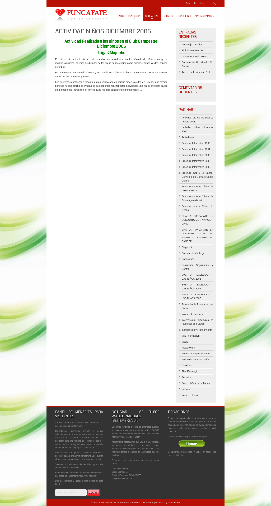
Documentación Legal (193, 253)
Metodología (188, 347)
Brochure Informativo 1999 (196, 143)
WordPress (174, 502)
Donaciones (184, 16)
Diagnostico (188, 247)
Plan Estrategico (190, 371)
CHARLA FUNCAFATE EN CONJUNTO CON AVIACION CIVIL (197, 220)
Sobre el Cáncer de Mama (196, 383)
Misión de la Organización (195, 359)
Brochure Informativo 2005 (196, 161)
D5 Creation (147, 502)
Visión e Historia (190, 395)
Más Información (204, 16)
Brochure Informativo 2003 (196, 155)
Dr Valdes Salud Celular (194, 56)
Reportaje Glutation (192, 44)
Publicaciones (152, 16)
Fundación (134, 16)
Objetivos (187, 365)
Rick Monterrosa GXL (193, 50)
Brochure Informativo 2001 (196, 149)
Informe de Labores (192, 314)
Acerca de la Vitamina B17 (196, 72)
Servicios (169, 16)
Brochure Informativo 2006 (196, 167)
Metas (185, 341)
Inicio (122, 16)
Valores (186, 389)
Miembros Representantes (196, 353)
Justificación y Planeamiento (197, 329)
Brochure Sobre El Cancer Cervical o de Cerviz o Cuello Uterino (197, 176)
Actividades (188, 137)
